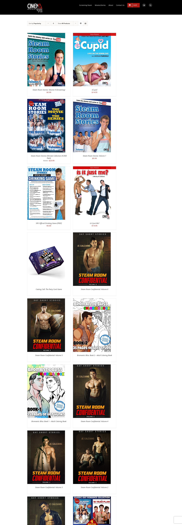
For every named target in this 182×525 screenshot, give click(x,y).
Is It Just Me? (94, 223)
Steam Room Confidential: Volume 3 (49, 487)
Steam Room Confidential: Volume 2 (94, 487)
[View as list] (85, 23)
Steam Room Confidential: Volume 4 (94, 421)
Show (64, 23)
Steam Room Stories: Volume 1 (94, 156)
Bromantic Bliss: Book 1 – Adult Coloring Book (48, 421)
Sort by (35, 23)
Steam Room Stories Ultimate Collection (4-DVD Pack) (49, 157)
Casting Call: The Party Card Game (49, 289)
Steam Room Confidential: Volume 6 (94, 289)
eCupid (94, 90)
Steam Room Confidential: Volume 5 (49, 355)
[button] (150, 5)
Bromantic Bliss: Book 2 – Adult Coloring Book (94, 355)
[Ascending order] (53, 23)
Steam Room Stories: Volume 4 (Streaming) (49, 90)
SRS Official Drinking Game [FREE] (49, 223)
